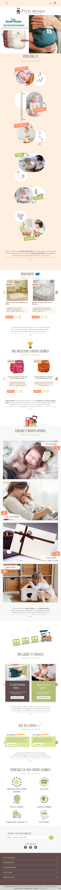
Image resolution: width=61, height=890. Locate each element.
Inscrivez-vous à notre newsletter (19, 833)
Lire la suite (11, 744)
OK (51, 837)
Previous (4, 292)
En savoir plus (42, 888)
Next (56, 292)
